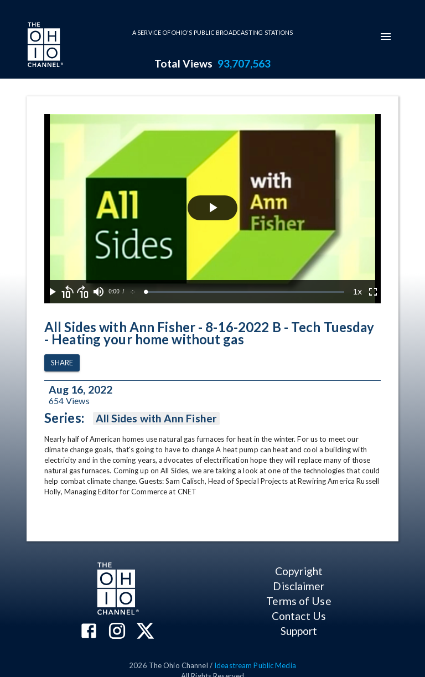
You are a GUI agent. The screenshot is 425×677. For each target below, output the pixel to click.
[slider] (245, 292)
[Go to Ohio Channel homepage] (44, 46)
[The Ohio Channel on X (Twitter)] (145, 632)
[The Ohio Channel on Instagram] (117, 632)
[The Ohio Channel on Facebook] (89, 632)
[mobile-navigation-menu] (386, 36)
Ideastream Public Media (255, 665)
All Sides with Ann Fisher (156, 418)
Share (62, 362)
